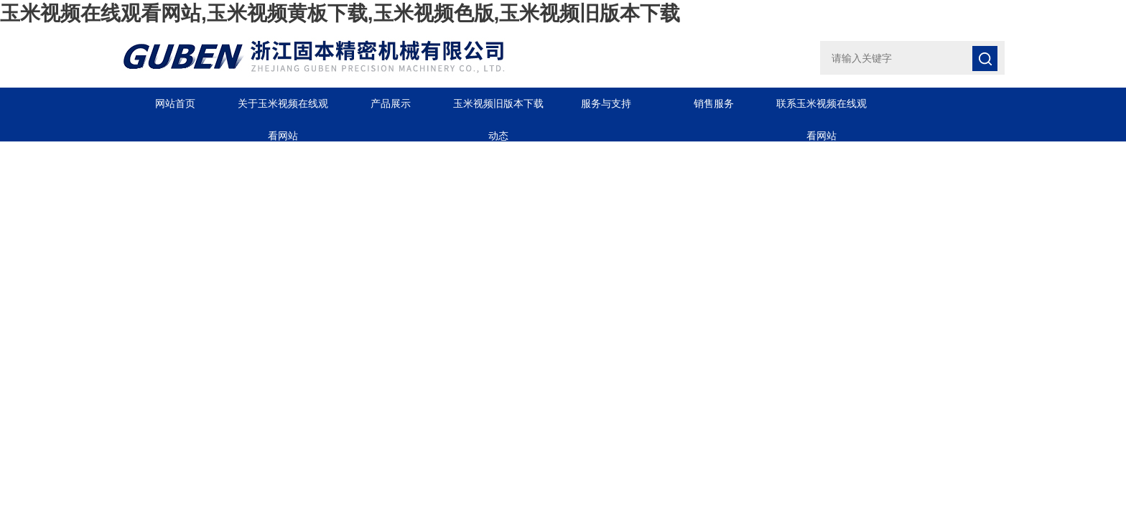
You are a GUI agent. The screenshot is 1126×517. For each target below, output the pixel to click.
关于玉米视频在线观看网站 (283, 109)
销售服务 (714, 103)
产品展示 (391, 103)
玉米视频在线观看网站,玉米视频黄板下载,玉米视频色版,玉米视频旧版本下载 (340, 13)
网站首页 (175, 103)
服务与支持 (606, 103)
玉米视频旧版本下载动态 (498, 109)
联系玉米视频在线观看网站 (821, 109)
